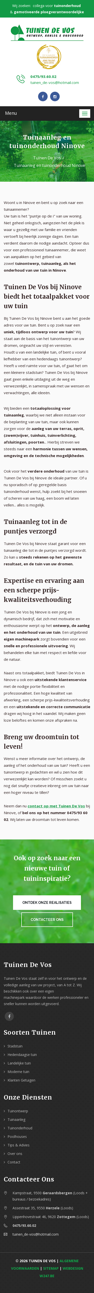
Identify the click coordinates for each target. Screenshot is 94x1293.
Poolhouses (17, 1136)
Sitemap (51, 1268)
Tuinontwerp (18, 1111)
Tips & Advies (19, 1145)
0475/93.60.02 (43, 76)
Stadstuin (15, 1046)
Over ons (15, 1153)
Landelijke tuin (19, 1063)
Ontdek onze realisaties (47, 903)
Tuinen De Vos (47, 158)
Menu (11, 113)
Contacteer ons (47, 920)
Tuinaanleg (16, 1119)
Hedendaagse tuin (22, 1054)
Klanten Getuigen (21, 1080)
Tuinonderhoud (20, 1128)
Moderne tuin (18, 1071)
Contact (14, 1162)
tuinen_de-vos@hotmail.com (54, 82)
